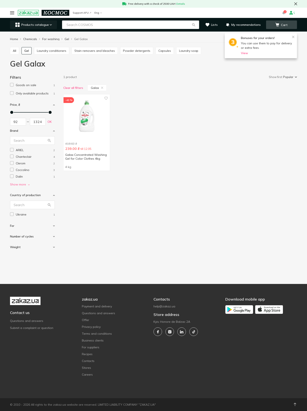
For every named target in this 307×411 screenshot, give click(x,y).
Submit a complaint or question (31, 328)
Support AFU (82, 12)
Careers (87, 374)
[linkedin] (181, 331)
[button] (193, 25)
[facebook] (158, 331)
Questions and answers (26, 321)
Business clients (93, 340)
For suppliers (90, 347)
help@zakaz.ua (164, 306)
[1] (35, 85)
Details (180, 3)
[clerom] (35, 163)
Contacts (88, 361)
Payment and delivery (97, 306)
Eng (98, 12)
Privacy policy (91, 327)
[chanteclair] (35, 157)
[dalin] (35, 176)
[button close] (295, 3)
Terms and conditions (97, 334)
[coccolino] (35, 170)
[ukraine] (35, 214)
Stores (86, 368)
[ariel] (35, 150)
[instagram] (169, 331)
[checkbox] (12, 85)
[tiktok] (193, 331)
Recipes (87, 354)
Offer (85, 320)
